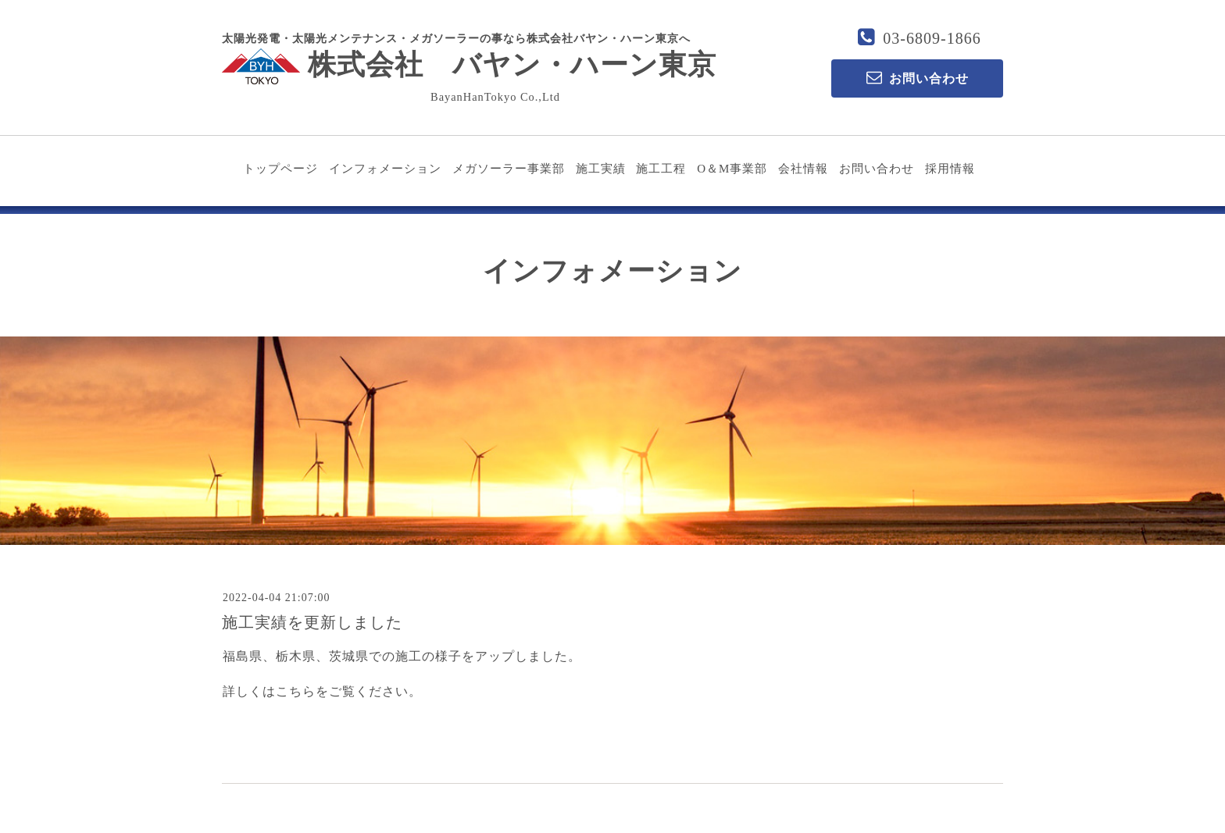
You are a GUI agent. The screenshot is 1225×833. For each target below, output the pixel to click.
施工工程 (661, 168)
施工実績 (601, 168)
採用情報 (950, 168)
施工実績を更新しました (312, 622)
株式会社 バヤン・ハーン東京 (469, 64)
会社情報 (803, 168)
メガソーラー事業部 (508, 168)
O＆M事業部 (732, 168)
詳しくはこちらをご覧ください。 (322, 691)
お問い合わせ (876, 168)
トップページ (280, 168)
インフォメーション (385, 168)
